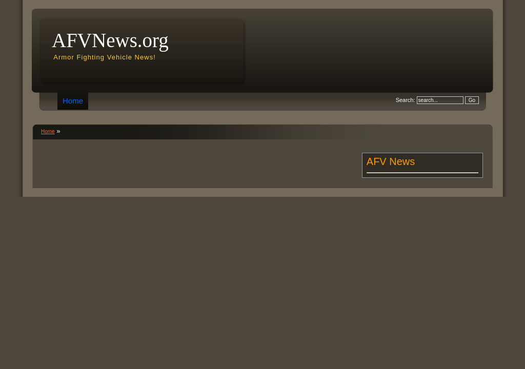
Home (73, 100)
